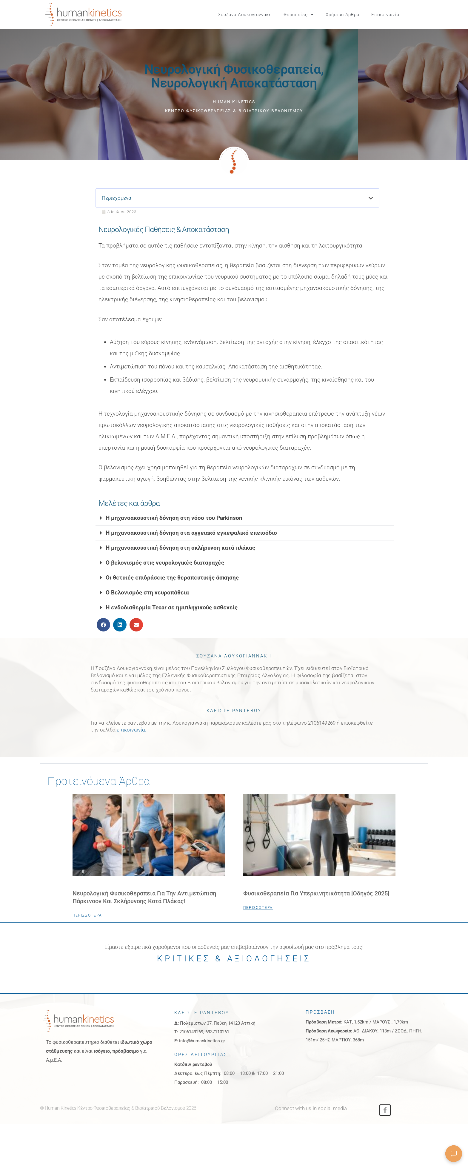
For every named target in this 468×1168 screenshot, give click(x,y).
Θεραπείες (299, 14)
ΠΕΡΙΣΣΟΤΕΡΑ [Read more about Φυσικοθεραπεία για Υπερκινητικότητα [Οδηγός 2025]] (258, 917)
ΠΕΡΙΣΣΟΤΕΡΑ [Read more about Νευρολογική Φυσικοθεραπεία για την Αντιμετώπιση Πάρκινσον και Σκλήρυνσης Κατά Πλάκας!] (87, 925)
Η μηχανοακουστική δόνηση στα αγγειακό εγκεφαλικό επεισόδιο (191, 542)
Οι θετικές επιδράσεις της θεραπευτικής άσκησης (172, 587)
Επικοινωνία (385, 14)
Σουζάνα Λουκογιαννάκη (245, 14)
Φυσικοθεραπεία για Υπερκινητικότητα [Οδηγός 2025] (316, 902)
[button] (419, 14)
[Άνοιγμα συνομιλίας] (453, 1153)
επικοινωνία (131, 739)
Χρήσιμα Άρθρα (342, 14)
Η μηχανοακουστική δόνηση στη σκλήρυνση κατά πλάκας (180, 557)
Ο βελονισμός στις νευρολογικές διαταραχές (165, 572)
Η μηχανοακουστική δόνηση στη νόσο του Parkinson (174, 527)
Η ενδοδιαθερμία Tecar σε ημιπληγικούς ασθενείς (172, 617)
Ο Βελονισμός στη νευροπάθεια (147, 602)
